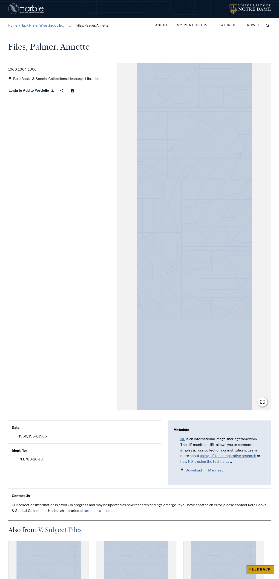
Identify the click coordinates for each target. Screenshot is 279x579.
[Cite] (72, 90)
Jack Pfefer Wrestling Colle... (43, 26)
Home (12, 26)
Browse (252, 25)
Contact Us (21, 496)
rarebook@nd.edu (98, 511)
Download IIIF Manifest (201, 470)
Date (16, 428)
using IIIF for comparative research (228, 456)
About (161, 25)
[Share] (62, 90)
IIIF (182, 439)
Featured (226, 25)
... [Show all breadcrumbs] (70, 26)
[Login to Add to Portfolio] (31, 90)
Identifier (19, 450)
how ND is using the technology (205, 462)
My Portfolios (192, 25)
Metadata (181, 430)
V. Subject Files (60, 530)
